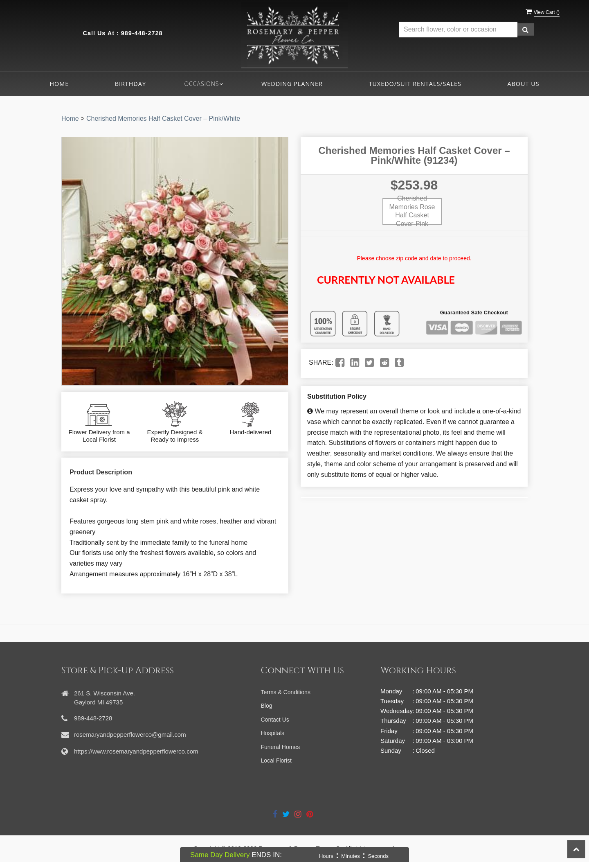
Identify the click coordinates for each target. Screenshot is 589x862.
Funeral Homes (280, 747)
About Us (523, 84)
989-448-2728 (142, 33)
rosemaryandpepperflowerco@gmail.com (130, 734)
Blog (266, 705)
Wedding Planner (292, 84)
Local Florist (276, 760)
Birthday (130, 84)
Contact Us (275, 719)
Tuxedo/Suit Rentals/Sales (415, 84)
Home (59, 84)
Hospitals (273, 733)
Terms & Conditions (285, 692)
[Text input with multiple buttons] (458, 30)
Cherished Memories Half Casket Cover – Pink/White (163, 118)
